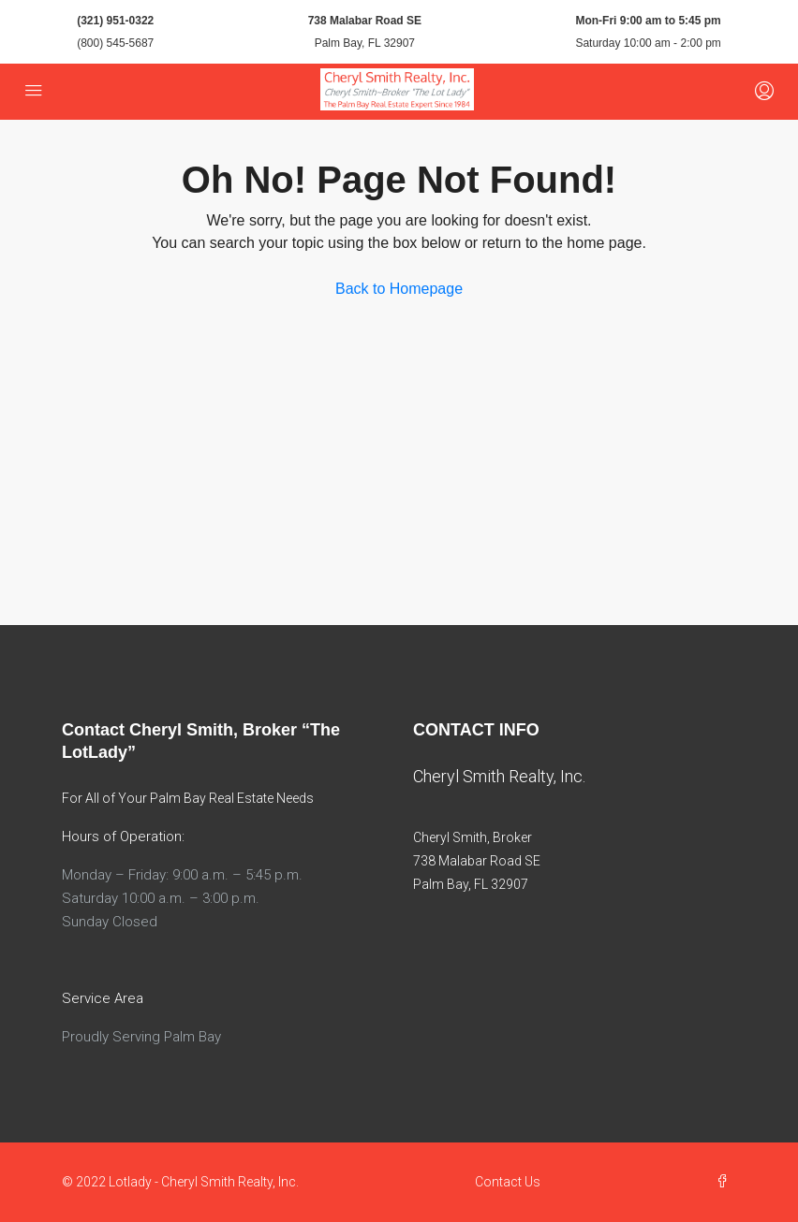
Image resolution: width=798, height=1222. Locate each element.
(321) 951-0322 (115, 20)
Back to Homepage (399, 289)
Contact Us (507, 1181)
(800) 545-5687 (115, 43)
